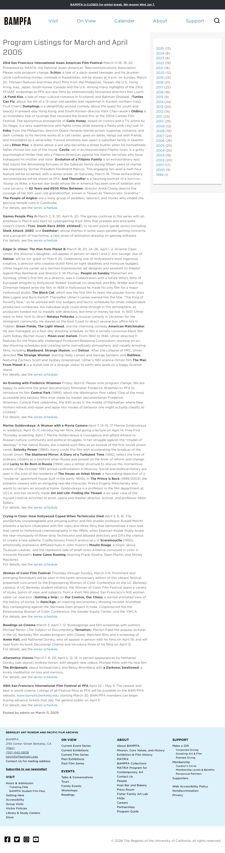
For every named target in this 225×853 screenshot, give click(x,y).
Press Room (125, 789)
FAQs (121, 798)
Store (10, 817)
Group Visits (15, 804)
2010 (160, 121)
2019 (159, 77)
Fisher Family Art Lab (132, 794)
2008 (160, 131)
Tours (65, 781)
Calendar (124, 20)
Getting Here (15, 795)
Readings (68, 794)
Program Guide (128, 811)
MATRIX (123, 759)
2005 (160, 145)
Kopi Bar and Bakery (132, 785)
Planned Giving (185, 757)
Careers (122, 802)
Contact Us (14, 761)
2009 (160, 126)
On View (86, 20)
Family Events (71, 786)
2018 (159, 82)
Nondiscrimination (185, 790)
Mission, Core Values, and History (141, 750)
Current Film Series (75, 754)
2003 (160, 155)
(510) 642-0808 (17, 752)
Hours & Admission (19, 783)
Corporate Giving (187, 749)
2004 (160, 150)
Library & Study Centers (23, 812)
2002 (160, 160)
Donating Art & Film (189, 753)
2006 (160, 140)
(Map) (10, 748)
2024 (160, 53)
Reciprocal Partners (189, 773)
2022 (160, 63)
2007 (160, 136)
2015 (159, 97)
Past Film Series (72, 763)
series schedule (45, 208)
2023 (160, 58)
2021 (159, 68)
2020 (160, 73)
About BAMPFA (128, 745)
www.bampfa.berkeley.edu (37, 695)
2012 (159, 111)
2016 (159, 92)
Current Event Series (76, 745)
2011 (159, 116)
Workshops (69, 790)
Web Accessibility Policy (190, 786)
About (160, 20)
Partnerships (126, 807)
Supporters (180, 778)
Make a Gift (180, 745)
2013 (159, 106)
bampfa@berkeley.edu (22, 756)
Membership (181, 762)
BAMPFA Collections (132, 763)
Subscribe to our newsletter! (26, 769)
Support (195, 20)
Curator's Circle (186, 766)
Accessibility (15, 799)
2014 (159, 102)
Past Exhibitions (72, 759)
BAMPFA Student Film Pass (27, 791)
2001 (160, 165)
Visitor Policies (16, 808)
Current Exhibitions (75, 750)
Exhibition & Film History (134, 754)
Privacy (177, 795)
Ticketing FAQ (18, 787)
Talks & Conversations (77, 777)
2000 (160, 170)
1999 (159, 175)
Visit (53, 20)
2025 (160, 48)
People (122, 780)
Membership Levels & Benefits (195, 769)
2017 (159, 87)
